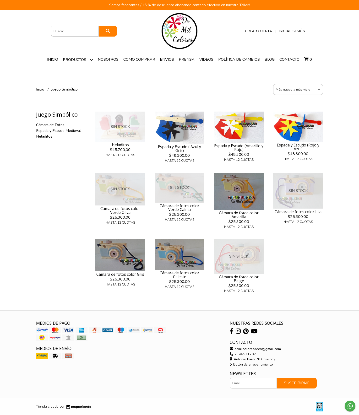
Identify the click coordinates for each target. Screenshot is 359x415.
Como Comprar (139, 59)
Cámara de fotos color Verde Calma (179, 207)
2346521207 (243, 354)
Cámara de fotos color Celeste (179, 274)
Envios (167, 59)
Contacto (289, 59)
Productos (78, 59)
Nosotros (108, 59)
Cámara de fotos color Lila (298, 211)
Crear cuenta (258, 31)
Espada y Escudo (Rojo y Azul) (298, 146)
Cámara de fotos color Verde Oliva (120, 210)
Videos (206, 59)
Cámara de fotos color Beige (239, 278)
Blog (270, 59)
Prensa (187, 59)
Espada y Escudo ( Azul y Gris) (179, 148)
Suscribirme (297, 383)
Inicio (52, 59)
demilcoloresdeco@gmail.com (255, 348)
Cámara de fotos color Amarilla (239, 214)
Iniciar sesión (292, 31)
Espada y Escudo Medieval (58, 130)
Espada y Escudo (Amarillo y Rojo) (238, 147)
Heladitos (44, 136)
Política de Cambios (239, 59)
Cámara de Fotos (50, 125)
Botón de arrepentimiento (251, 364)
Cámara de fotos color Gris (120, 274)
